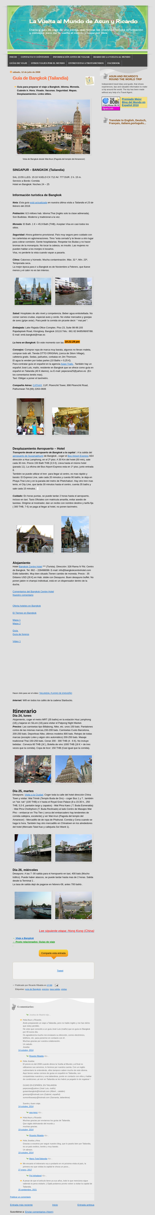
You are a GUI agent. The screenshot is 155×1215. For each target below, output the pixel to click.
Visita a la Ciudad (34, 794)
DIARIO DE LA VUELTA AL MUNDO (111, 57)
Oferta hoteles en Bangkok (27, 605)
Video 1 (17, 641)
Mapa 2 (16, 623)
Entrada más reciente (21, 1204)
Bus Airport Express (78, 456)
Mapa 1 (16, 620)
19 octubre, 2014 (25, 1129)
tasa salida (55, 989)
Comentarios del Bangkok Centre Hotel (33, 591)
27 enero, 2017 (25, 1170)
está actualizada (38, 202)
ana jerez (33, 1112)
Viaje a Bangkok (24, 938)
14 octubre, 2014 (25, 1050)
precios (45, 989)
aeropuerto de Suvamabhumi (28, 456)
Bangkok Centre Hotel (30, 566)
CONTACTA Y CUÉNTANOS (35, 57)
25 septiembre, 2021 (27, 1190)
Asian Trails (67, 364)
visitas (64, 989)
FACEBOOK (113, 63)
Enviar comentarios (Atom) (39, 1211)
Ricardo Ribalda (36, 1056)
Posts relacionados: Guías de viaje (34, 941)
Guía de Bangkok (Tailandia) (40, 78)
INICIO (13, 57)
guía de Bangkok (33, 989)
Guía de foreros (21, 634)
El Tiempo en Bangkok (24, 613)
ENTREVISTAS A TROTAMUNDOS (86, 63)
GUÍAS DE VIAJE (18, 63)
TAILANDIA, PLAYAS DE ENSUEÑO (55, 693)
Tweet (60, 970)
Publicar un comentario (20, 1197)
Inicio (55, 1204)
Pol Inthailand (35, 1175)
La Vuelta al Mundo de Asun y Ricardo (83, 21)
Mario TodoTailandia (38, 1158)
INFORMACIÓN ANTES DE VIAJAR (71, 57)
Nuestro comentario (23, 595)
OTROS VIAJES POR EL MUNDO (48, 63)
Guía (15, 630)
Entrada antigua (85, 1204)
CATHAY (37, 385)
